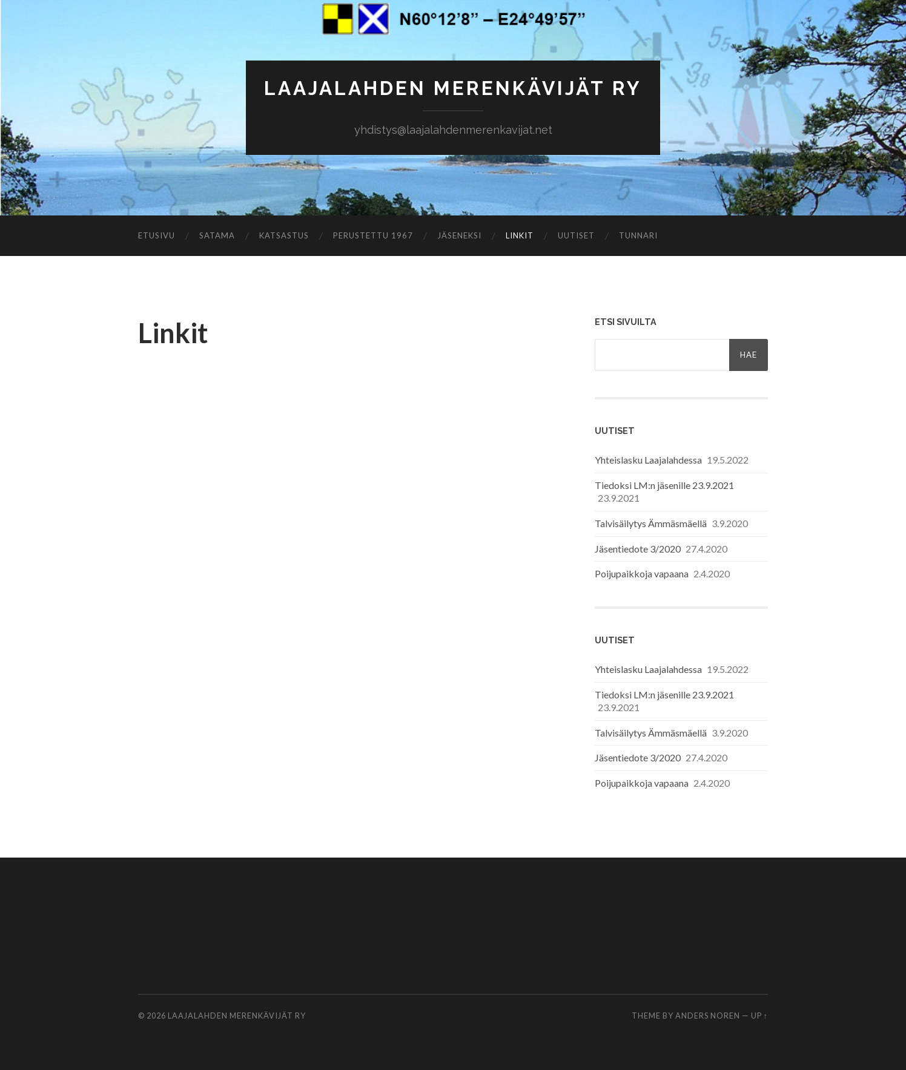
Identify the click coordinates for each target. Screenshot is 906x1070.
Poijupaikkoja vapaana (642, 573)
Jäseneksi (459, 235)
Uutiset (576, 235)
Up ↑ (759, 1015)
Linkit (520, 235)
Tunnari (638, 235)
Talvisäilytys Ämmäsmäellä (651, 523)
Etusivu (156, 235)
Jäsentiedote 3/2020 (638, 548)
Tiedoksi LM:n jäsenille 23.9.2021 (664, 485)
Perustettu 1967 (373, 235)
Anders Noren (707, 1015)
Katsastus (284, 235)
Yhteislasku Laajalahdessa (648, 459)
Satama (217, 235)
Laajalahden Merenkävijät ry (453, 88)
